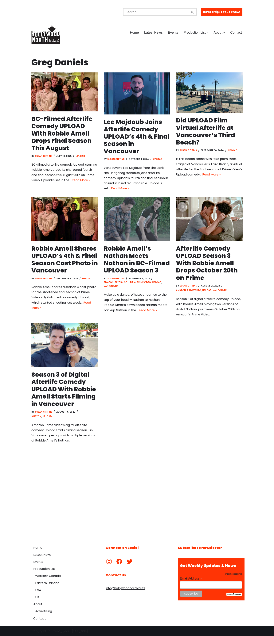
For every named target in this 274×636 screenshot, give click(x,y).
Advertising (43, 611)
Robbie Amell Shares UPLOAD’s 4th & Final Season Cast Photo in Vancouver (64, 259)
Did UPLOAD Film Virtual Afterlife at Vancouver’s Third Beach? (205, 131)
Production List (44, 569)
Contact (236, 32)
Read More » (81, 180)
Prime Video (144, 282)
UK (37, 597)
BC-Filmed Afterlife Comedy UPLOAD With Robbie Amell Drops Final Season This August (61, 133)
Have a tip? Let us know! (221, 12)
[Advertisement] (137, 504)
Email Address (191, 578)
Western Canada (48, 576)
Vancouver (111, 286)
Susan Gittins (43, 156)
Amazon (109, 282)
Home (134, 32)
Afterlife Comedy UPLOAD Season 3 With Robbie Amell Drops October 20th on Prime (207, 263)
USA (38, 590)
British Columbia (125, 282)
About (37, 604)
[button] (207, 32)
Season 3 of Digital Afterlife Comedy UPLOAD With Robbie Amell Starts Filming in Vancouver (63, 389)
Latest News (153, 32)
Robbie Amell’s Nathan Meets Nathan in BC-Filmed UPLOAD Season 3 (137, 259)
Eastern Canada (47, 583)
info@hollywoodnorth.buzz (125, 588)
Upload (80, 156)
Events (173, 32)
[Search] (155, 12)
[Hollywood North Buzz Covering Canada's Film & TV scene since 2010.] (45, 32)
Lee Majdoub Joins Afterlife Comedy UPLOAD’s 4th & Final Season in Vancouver (136, 136)
